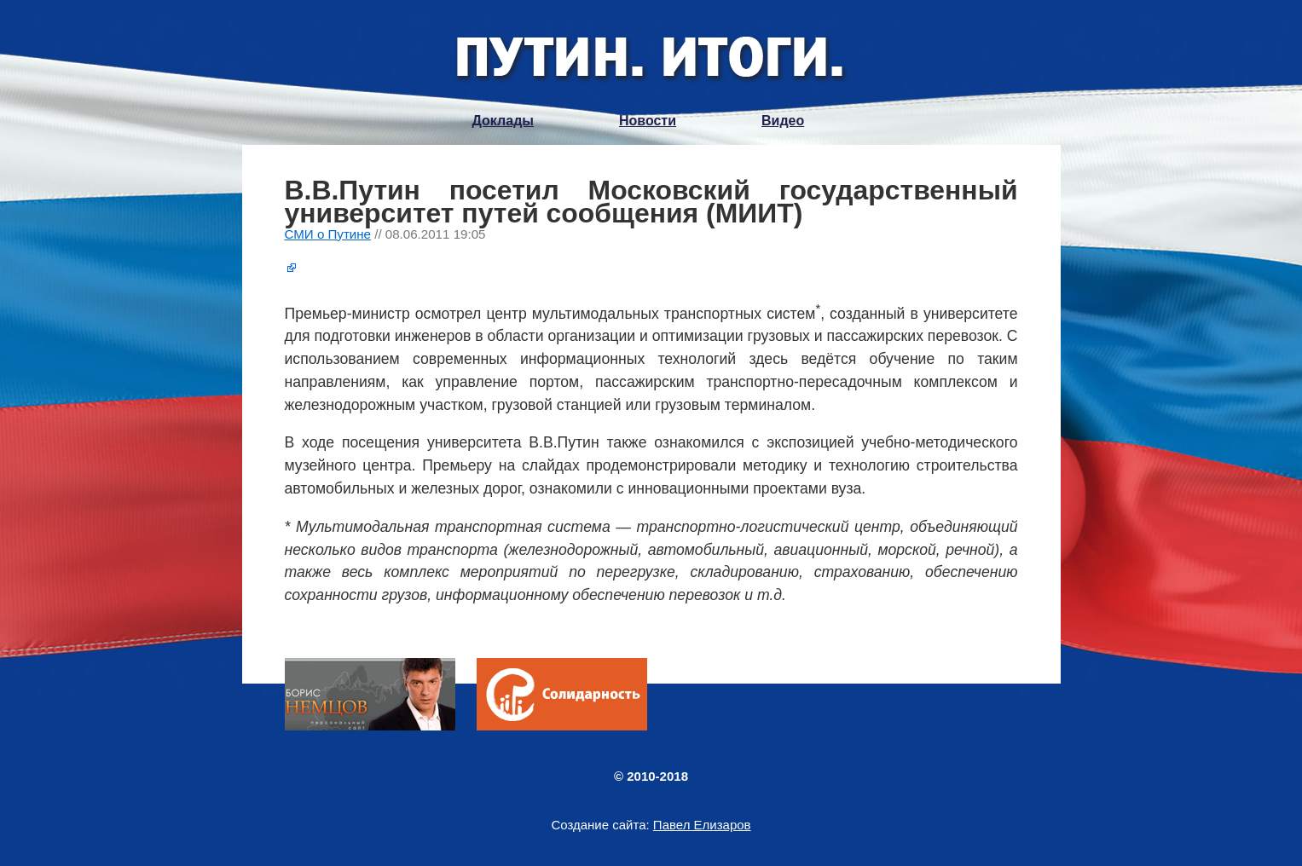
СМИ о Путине (328, 234)
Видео (782, 120)
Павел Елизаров (702, 824)
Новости (647, 120)
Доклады (503, 120)
